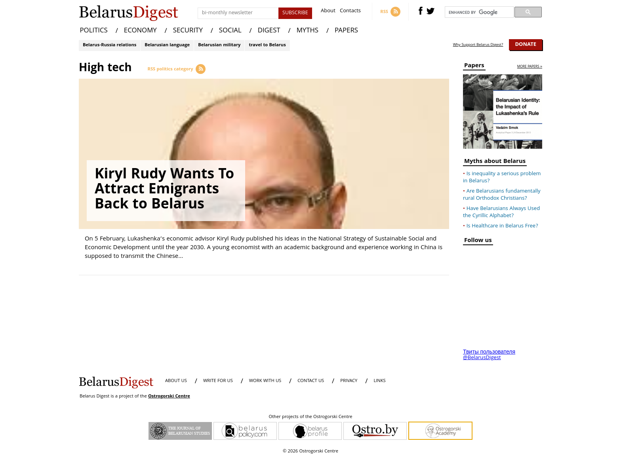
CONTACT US (310, 381)
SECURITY (188, 31)
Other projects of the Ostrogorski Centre (310, 417)
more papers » (529, 67)
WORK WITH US (265, 381)
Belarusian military (219, 45)
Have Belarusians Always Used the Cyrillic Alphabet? (501, 212)
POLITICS (94, 31)
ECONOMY (140, 31)
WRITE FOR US (218, 381)
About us (176, 381)
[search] (478, 12)
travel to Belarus (267, 45)
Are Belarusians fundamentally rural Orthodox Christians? (502, 195)
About (328, 11)
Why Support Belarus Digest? (478, 45)
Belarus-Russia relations (109, 45)
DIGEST (269, 31)
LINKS (379, 381)
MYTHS (307, 31)
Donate (525, 44)
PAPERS (346, 31)
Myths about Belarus (495, 162)
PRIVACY (348, 381)
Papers (474, 66)
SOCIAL (230, 31)
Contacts (350, 11)
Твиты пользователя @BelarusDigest (489, 355)
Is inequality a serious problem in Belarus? (502, 177)
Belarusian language (167, 45)
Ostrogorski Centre (169, 396)
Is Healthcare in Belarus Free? (502, 226)
